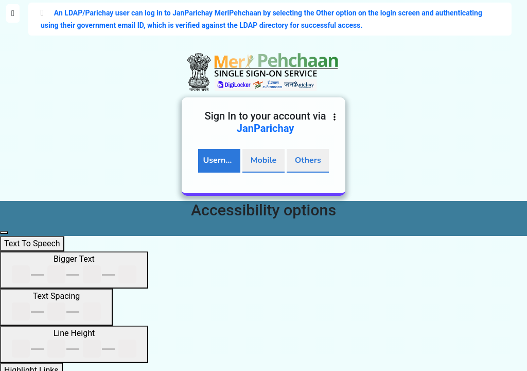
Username (221, 160)
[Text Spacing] (56, 307)
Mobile (263, 160)
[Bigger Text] (74, 270)
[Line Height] (74, 344)
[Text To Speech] (32, 243)
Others (308, 160)
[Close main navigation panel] (4, 232)
